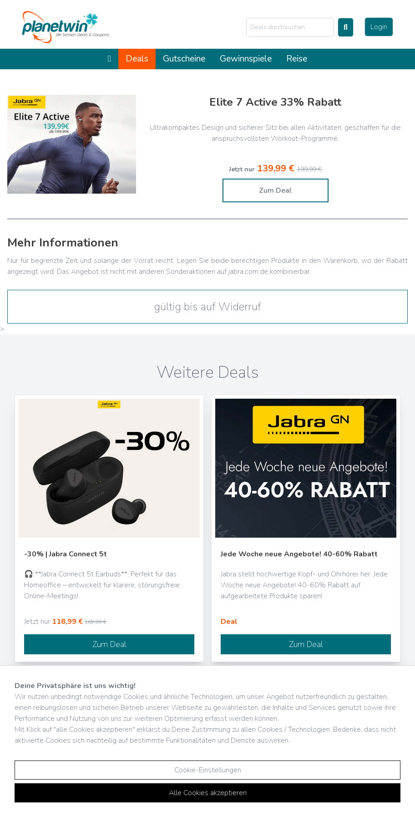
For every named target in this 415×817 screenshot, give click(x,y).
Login (378, 27)
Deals (137, 59)
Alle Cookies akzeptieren (208, 793)
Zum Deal (275, 190)
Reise (296, 59)
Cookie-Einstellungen (207, 770)
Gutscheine (184, 59)
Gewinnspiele (246, 59)
